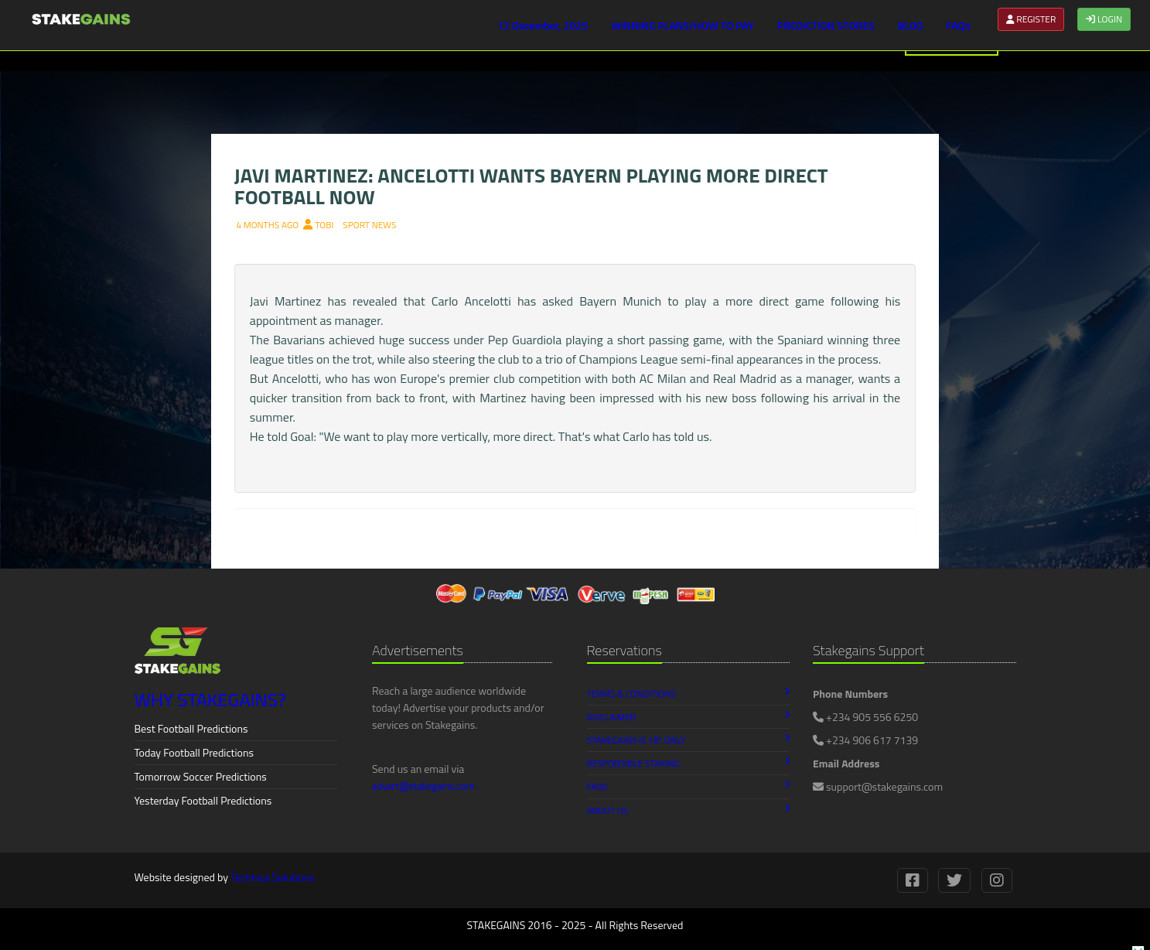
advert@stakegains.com (423, 786)
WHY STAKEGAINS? (210, 699)
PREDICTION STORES (826, 25)
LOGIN (1104, 19)
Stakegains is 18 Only (688, 740)
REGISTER (1031, 19)
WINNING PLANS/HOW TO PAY (682, 25)
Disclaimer (688, 716)
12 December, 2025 (542, 25)
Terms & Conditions (688, 693)
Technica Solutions (272, 877)
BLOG (910, 25)
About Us (688, 810)
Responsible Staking (688, 763)
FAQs (959, 25)
